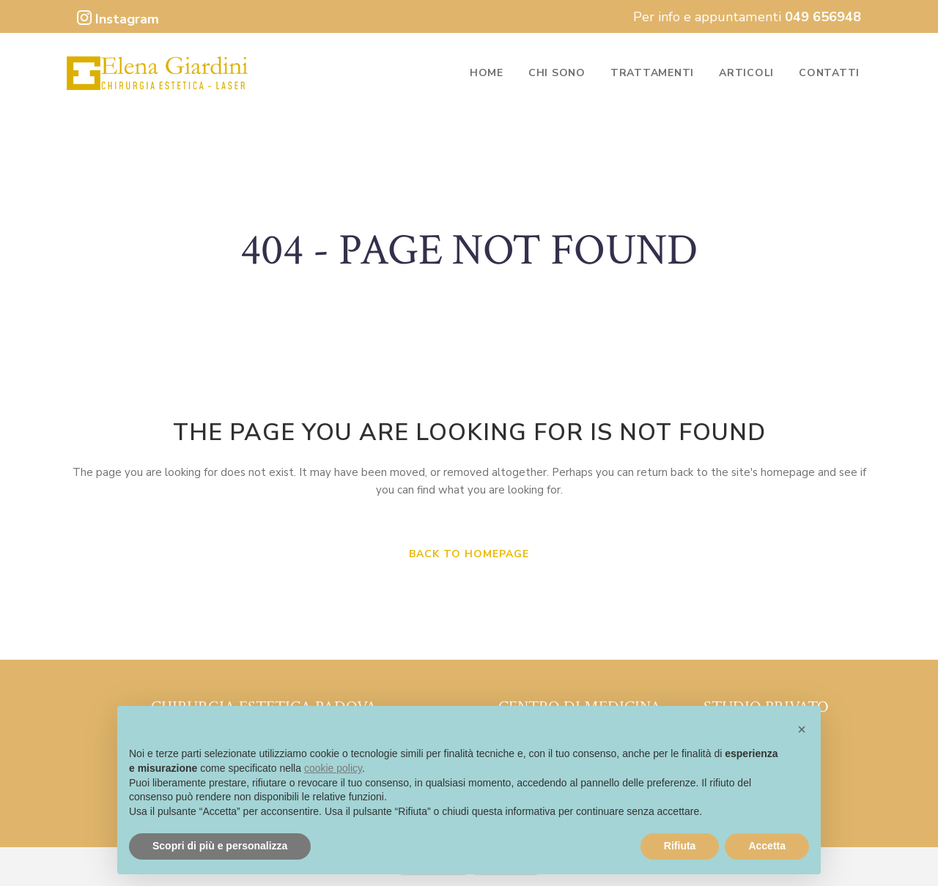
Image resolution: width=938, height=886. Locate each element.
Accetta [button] (767, 846)
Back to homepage (469, 554)
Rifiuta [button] (680, 846)
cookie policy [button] (333, 768)
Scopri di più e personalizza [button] (219, 846)
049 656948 (823, 17)
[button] (801, 729)
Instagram (118, 19)
